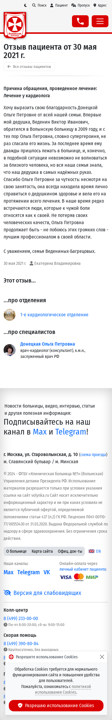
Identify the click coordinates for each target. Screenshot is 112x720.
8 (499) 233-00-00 (21, 618)
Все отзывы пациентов (29, 66)
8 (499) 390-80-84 (21, 643)
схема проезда (93, 454)
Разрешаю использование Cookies (56, 705)
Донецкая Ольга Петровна (47, 344)
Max (40, 432)
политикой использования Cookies (63, 689)
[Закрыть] (102, 657)
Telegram (70, 432)
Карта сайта (42, 551)
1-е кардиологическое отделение (54, 315)
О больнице (16, 551)
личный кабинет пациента (82, 569)
